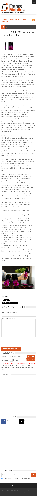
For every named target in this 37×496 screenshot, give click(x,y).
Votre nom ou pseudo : (9, 312)
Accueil (4, 19)
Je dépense (5, 360)
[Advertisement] (18, 395)
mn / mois (17, 357)
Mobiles (16, 478)
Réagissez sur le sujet (13, 307)
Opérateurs (26, 478)
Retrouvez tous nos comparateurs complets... (18, 363)
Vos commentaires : (8, 318)
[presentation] (18, 342)
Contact (14, 486)
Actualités (13, 19)
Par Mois (23, 19)
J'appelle (4, 357)
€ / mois (16, 360)
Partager (5, 296)
